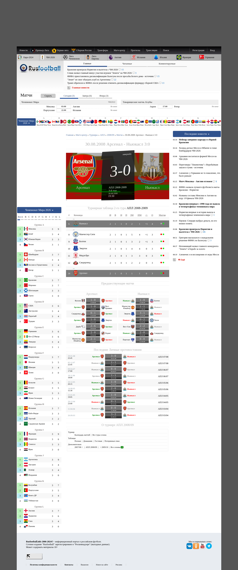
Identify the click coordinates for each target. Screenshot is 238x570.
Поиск (166, 50)
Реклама (119, 565)
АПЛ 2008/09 (125, 425)
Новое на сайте (102, 565)
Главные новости (80, 87)
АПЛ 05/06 (163, 383)
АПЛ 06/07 (163, 370)
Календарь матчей (82, 435)
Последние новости (196, 133)
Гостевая (98, 441)
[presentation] (44, 95)
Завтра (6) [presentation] (87, 96)
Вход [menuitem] (212, 50)
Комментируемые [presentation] (167, 63)
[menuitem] (82, 50)
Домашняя (87, 441)
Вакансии (85, 565)
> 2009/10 (103, 447)
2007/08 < (79, 447)
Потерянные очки (112, 441)
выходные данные (100, 544)
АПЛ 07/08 (163, 357)
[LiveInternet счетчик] (34, 558)
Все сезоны (117, 447)
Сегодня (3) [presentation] (69, 96)
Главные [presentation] (87, 63)
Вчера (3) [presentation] (103, 96)
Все (19, 217)
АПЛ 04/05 (163, 396)
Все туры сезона (99, 435)
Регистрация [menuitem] (198, 50)
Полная (78, 441)
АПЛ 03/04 (163, 409)
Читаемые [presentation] (127, 63)
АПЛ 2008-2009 (118, 187)
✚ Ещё (181, 259)
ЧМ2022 (111, 102)
